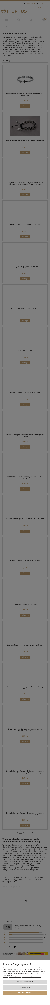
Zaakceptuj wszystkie (25, 993)
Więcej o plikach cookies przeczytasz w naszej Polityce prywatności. (22, 977)
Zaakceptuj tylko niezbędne (25, 982)
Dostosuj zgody (25, 987)
